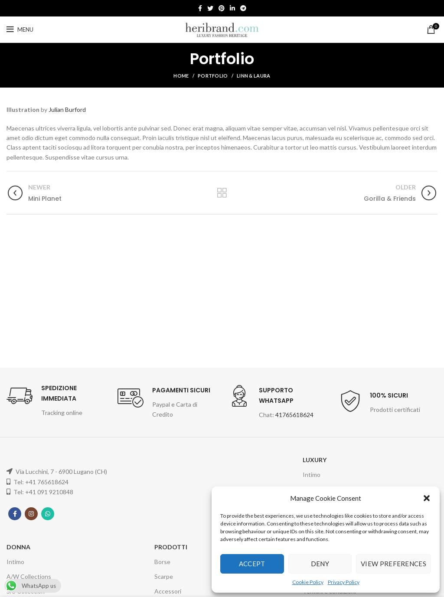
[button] (426, 498)
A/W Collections (29, 576)
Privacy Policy (343, 582)
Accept (252, 564)
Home (181, 75)
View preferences (393, 564)
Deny (320, 564)
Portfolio (213, 75)
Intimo (311, 474)
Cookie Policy (307, 582)
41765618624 (294, 414)
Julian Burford (67, 109)
